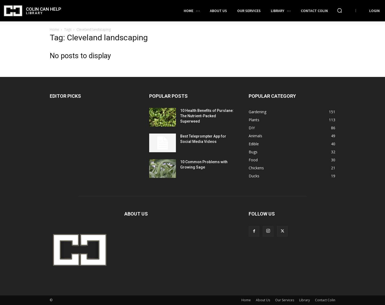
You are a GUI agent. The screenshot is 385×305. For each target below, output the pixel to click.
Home (54, 29)
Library (304, 300)
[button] (339, 10)
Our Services (284, 300)
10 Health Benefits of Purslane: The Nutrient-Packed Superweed (207, 115)
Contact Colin (325, 300)
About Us (263, 300)
